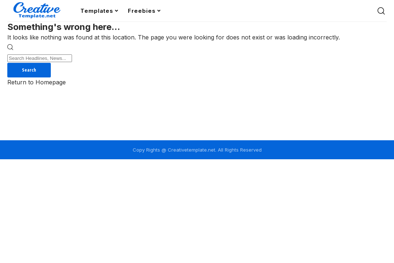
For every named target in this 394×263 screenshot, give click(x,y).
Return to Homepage (36, 82)
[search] (381, 11)
